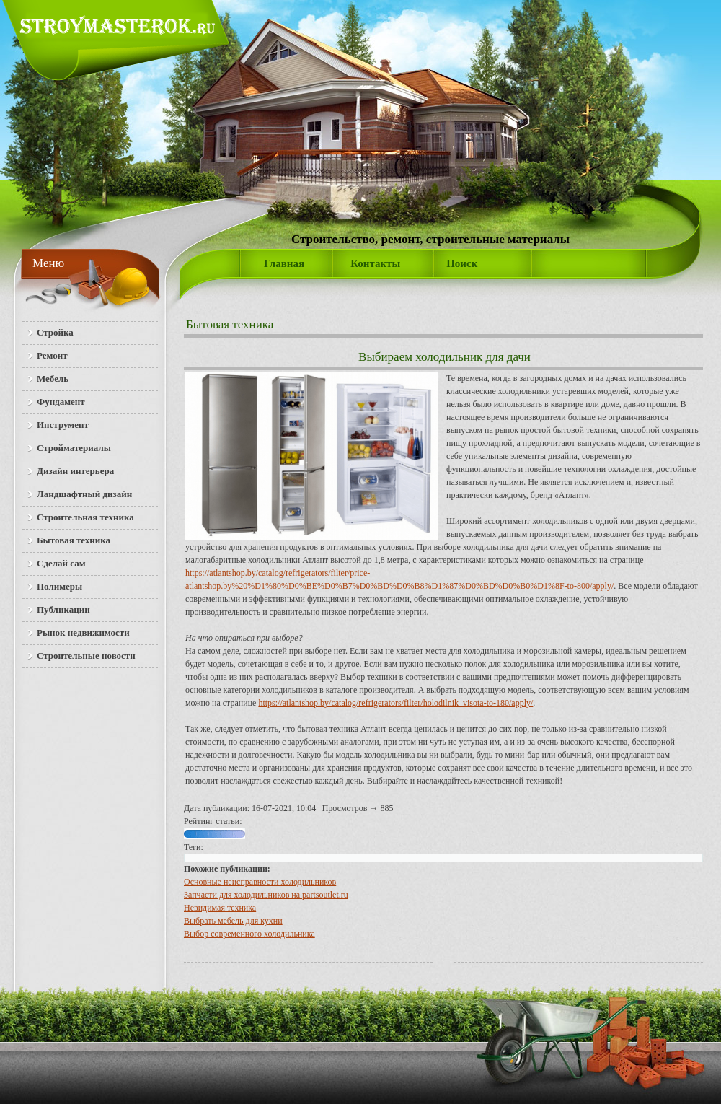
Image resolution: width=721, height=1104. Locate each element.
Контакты (375, 263)
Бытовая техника (229, 324)
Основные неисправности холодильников (260, 882)
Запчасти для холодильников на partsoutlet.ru (266, 895)
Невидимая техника (220, 908)
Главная (284, 263)
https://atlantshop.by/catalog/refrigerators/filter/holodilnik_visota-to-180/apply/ (395, 703)
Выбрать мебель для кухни (233, 921)
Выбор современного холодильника (249, 934)
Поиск (461, 263)
